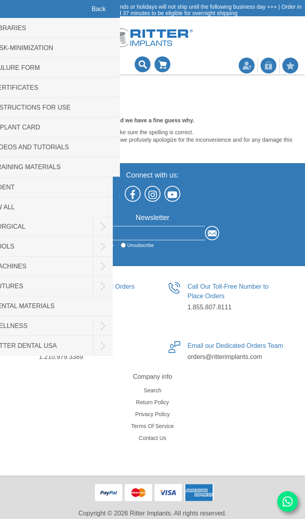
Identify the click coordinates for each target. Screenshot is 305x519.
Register (247, 65)
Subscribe (102, 245)
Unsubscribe (140, 245)
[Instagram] (152, 194)
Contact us (152, 438)
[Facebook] (133, 194)
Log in (268, 65)
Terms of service (152, 426)
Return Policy (152, 402)
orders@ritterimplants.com (224, 356)
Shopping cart (162, 64)
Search (152, 390)
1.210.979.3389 (61, 356)
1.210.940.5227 (61, 307)
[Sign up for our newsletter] (145, 233)
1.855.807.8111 (209, 307)
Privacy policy (152, 414)
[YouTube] (172, 194)
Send (212, 233)
